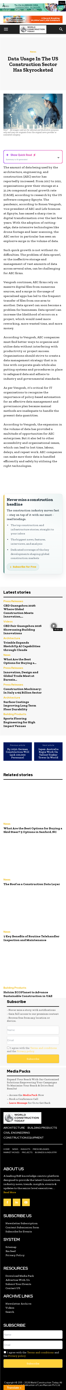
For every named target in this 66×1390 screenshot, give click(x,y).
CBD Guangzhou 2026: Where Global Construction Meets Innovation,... (19, 611)
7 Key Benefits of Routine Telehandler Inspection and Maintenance (31, 938)
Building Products (14, 714)
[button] (5, 29)
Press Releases (13, 601)
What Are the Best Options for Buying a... (19, 661)
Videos (8, 621)
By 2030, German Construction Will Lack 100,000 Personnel (17, 753)
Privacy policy (25, 1051)
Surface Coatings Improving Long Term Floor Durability (19, 705)
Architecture (11, 638)
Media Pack (30, 1095)
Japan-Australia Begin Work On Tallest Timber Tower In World (48, 753)
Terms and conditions (43, 1048)
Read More (9, 1192)
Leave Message (18, 1102)
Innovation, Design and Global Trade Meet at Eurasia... (20, 675)
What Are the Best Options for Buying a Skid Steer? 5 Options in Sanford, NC (32, 830)
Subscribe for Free (24, 566)
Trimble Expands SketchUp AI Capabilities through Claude (21, 646)
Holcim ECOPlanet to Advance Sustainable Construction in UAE (27, 994)
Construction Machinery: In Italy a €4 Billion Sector (22, 691)
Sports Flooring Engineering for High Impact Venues (19, 722)
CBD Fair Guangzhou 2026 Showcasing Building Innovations (22, 629)
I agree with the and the (32, 1049)
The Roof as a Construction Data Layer (31, 884)
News (33, 52)
